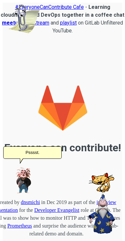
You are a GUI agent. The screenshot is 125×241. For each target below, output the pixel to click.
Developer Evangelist (56, 210)
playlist (68, 23)
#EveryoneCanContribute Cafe (49, 7)
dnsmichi (30, 202)
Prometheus (19, 226)
